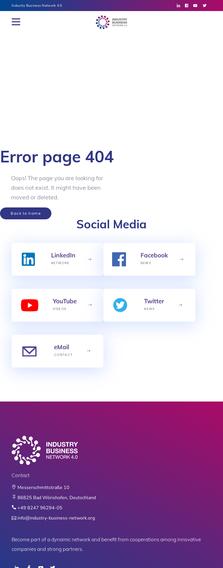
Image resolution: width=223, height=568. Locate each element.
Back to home (26, 213)
